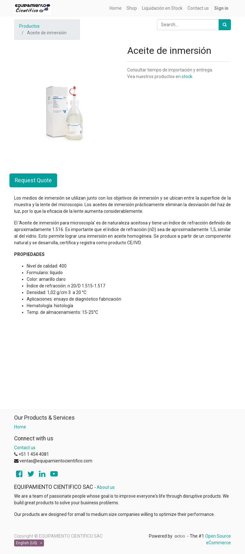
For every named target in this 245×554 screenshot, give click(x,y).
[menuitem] (115, 8)
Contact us (24, 447)
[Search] (225, 24)
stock (187, 76)
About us (106, 487)
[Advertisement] (122, 365)
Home (20, 426)
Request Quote (33, 180)
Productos (29, 26)
